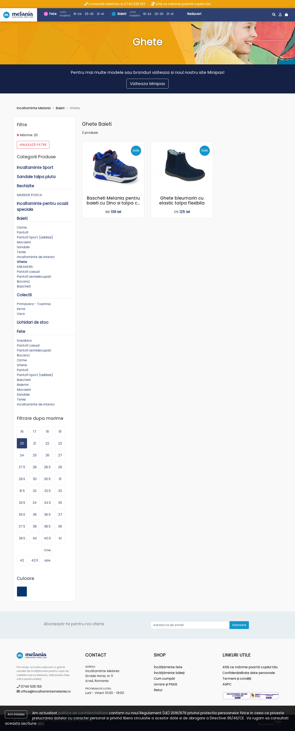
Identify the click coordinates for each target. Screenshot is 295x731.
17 (34, 431)
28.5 (47, 467)
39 (60, 526)
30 (35, 479)
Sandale (23, 247)
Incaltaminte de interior (36, 257)
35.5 (22, 514)
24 (22, 455)
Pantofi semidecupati (34, 276)
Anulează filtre (33, 144)
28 (35, 467)
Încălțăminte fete (168, 667)
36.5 (47, 514)
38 (35, 526)
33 (60, 490)
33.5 (22, 502)
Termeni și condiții (236, 678)
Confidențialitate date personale (248, 672)
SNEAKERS (25, 266)
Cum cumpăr (164, 678)
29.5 (22, 479)
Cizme (22, 227)
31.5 (22, 490)
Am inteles (16, 714)
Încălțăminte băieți (169, 672)
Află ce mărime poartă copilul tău (181, 4)
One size (47, 551)
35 (60, 502)
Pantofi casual (28, 271)
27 (60, 455)
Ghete (22, 261)
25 (35, 455)
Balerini (22, 384)
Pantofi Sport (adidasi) (35, 237)
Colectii (24, 295)
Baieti (121, 13)
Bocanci (23, 281)
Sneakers (24, 340)
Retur (158, 690)
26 (47, 455)
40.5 (47, 538)
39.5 (22, 538)
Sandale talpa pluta (36, 177)
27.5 (22, 467)
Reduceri (194, 13)
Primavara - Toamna (34, 304)
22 (47, 443)
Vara (21, 313)
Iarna (21, 309)
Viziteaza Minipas (147, 83)
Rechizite (25, 186)
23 (60, 443)
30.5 (47, 479)
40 (35, 538)
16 (22, 431)
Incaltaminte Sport (35, 167)
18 (47, 431)
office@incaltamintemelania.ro (44, 691)
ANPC (226, 684)
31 (60, 479)
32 (34, 490)
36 (35, 514)
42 (22, 560)
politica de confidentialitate (83, 713)
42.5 (34, 560)
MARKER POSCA (29, 195)
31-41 (100, 14)
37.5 (22, 526)
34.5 (47, 502)
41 (60, 538)
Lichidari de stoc (33, 322)
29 (60, 467)
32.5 (47, 490)
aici (40, 723)
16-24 (78, 14)
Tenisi (21, 252)
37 (60, 514)
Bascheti (24, 286)
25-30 (89, 14)
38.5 (47, 526)
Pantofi (22, 232)
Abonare (239, 625)
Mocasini (24, 242)
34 (35, 502)
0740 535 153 (29, 686)
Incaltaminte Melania (34, 108)
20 (22, 443)
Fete (53, 13)
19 (60, 431)
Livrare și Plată (165, 684)
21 (34, 443)
